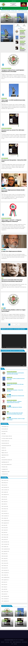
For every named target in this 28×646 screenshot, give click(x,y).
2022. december (4, 570)
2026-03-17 (4, 103)
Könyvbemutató (22, 42)
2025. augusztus (4, 494)
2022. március (4, 591)
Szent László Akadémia (6, 464)
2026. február (4, 482)
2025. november (4, 489)
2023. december (4, 541)
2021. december (4, 596)
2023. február (4, 565)
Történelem (4, 466)
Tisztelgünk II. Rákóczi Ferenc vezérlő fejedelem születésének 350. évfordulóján (7, 20)
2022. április (4, 589)
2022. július (4, 582)
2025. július (4, 496)
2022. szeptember (5, 577)
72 (16, 324)
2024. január (4, 539)
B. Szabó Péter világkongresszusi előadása (11, 251)
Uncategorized (4, 469)
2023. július (4, 553)
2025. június (4, 499)
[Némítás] (23, 347)
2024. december (4, 513)
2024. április (4, 532)
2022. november (4, 572)
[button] (24, 8)
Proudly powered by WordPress (8, 639)
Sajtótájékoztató (4, 462)
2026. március (4, 480)
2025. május (4, 501)
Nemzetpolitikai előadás (6, 459)
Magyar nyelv (4, 452)
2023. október (4, 546)
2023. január (4, 567)
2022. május (4, 586)
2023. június (4, 556)
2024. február (4, 537)
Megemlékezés (9, 17)
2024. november (4, 515)
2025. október (4, 492)
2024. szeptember (5, 520)
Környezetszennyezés (5, 445)
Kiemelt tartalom (21, 28)
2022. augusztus (4, 579)
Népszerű (24, 25)
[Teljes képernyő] (25, 347)
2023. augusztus (4, 551)
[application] (14, 341)
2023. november (4, 544)
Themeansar (21, 639)
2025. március (4, 506)
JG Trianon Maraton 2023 (6, 438)
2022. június (4, 584)
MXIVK (4, 188)
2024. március (4, 534)
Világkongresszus (5, 471)
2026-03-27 (4, 73)
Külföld (3, 447)
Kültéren (3, 450)
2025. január (4, 511)
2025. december (4, 487)
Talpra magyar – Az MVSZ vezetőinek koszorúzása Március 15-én (20, 20)
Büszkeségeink (4, 426)
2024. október (4, 518)
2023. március (4, 563)
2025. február (4, 508)
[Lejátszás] (2, 347)
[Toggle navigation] (26, 8)
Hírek (5, 17)
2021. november (4, 598)
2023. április (4, 560)
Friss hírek (18, 25)
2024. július (4, 525)
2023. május (4, 558)
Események (3, 17)
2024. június (4, 527)
